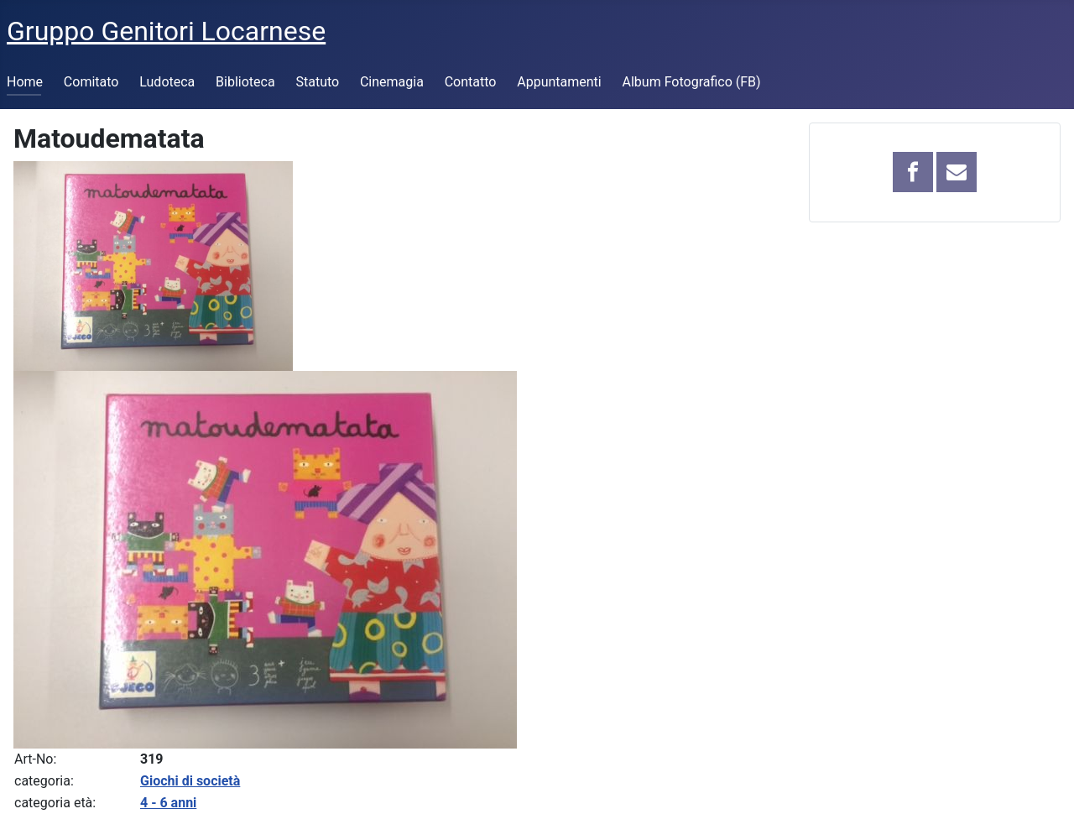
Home (25, 82)
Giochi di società (190, 781)
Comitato (91, 82)
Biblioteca (245, 82)
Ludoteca (167, 82)
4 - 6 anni (168, 803)
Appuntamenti (559, 82)
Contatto (471, 82)
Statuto (317, 82)
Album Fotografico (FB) (692, 82)
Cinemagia (392, 82)
